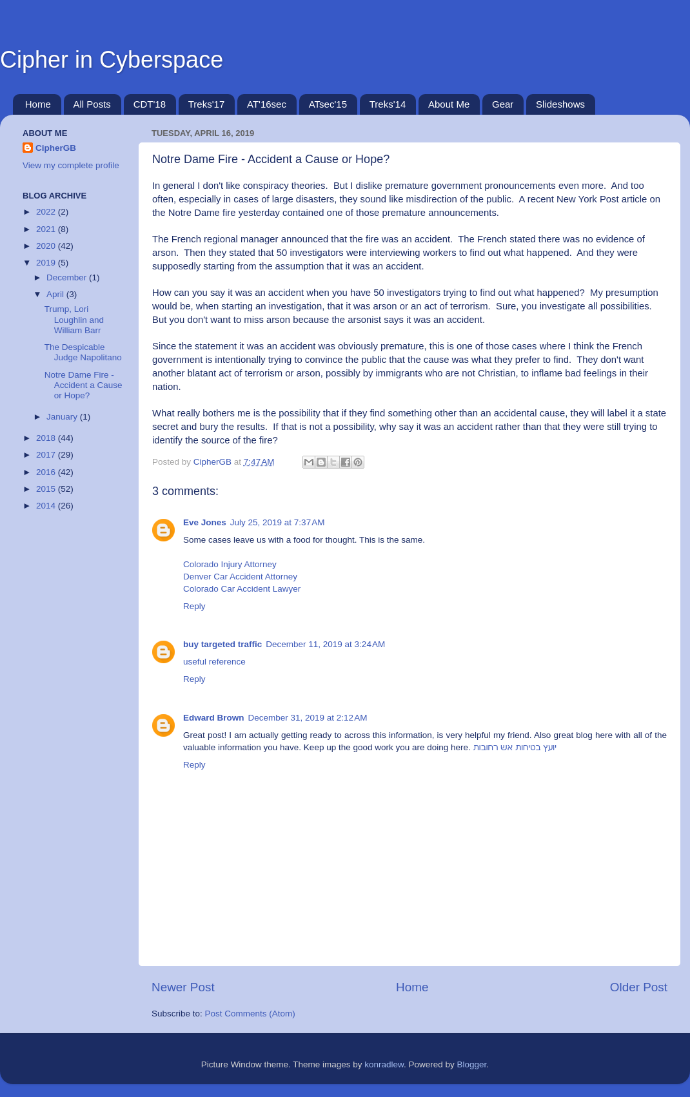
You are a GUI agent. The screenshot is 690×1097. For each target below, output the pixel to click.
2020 (47, 246)
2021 (47, 229)
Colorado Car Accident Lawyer (242, 589)
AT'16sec (266, 104)
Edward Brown (213, 718)
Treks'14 (388, 104)
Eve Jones (204, 522)
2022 (47, 212)
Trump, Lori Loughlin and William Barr (74, 319)
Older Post (638, 987)
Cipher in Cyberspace (111, 59)
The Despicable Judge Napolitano (83, 352)
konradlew (384, 1064)
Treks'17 (206, 104)
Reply (194, 606)
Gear (502, 104)
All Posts (92, 104)
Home (38, 104)
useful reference (214, 661)
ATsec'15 (328, 104)
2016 (47, 472)
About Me (448, 104)
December (67, 277)
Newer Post (183, 987)
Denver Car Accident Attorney (240, 576)
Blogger (472, 1064)
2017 (47, 455)
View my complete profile (71, 165)
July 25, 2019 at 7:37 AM (277, 522)
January (63, 417)
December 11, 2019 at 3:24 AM (325, 644)
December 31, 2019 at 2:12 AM (308, 718)
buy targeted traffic (222, 644)
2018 (47, 438)
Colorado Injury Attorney (230, 564)
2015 (47, 489)
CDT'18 (149, 104)
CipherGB (55, 148)
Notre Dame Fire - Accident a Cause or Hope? (83, 385)
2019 (47, 262)
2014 (47, 505)
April (56, 294)
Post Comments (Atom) (250, 1013)
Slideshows (560, 104)
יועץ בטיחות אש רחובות (515, 747)
